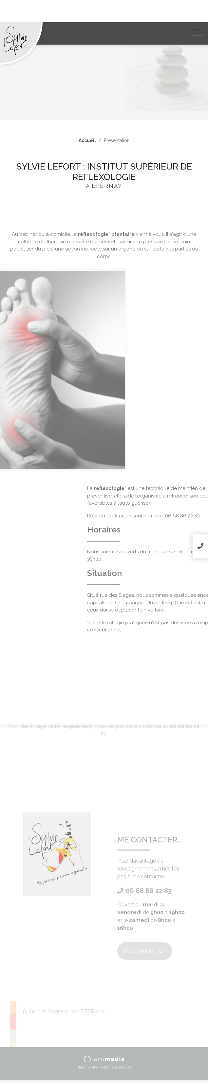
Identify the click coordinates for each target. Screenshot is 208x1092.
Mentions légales (116, 1067)
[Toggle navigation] (198, 33)
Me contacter (145, 997)
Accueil (87, 140)
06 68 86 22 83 (144, 937)
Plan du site (87, 1067)
